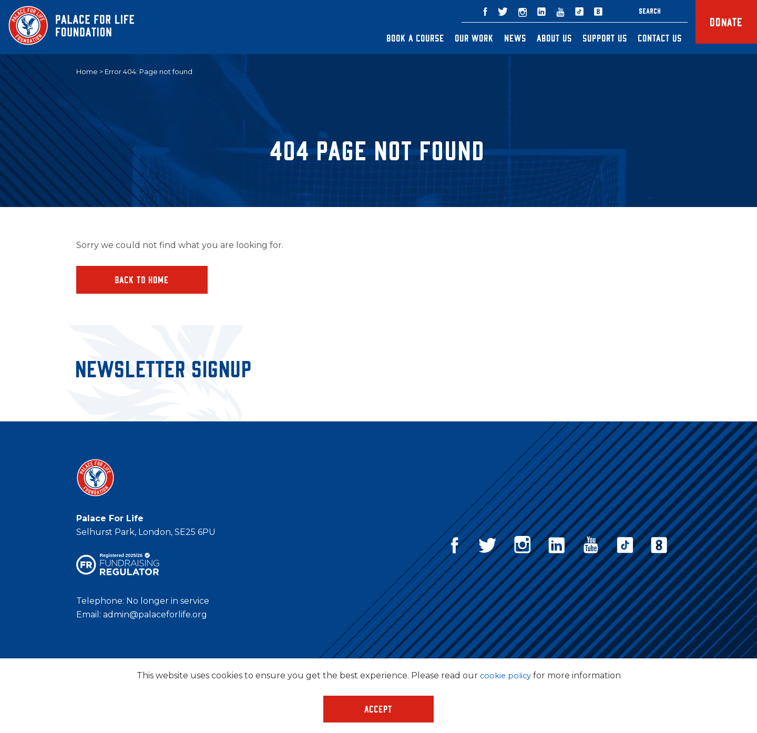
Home (87, 72)
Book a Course (397, 38)
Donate (716, 27)
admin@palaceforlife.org (155, 616)
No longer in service (167, 602)
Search (631, 11)
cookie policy (505, 675)
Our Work (455, 38)
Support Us (586, 38)
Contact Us (641, 38)
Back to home (142, 280)
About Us (536, 38)
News (497, 38)
